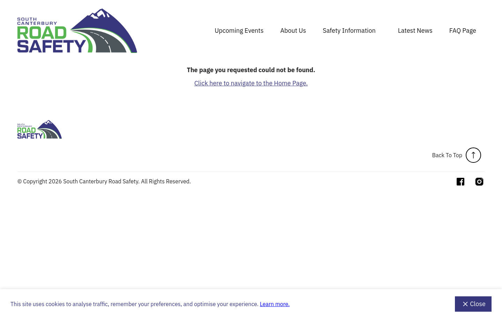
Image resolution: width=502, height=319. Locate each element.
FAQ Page (462, 30)
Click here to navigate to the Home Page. (251, 83)
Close (473, 304)
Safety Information (349, 30)
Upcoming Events (239, 30)
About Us (293, 30)
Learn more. (275, 304)
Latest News (415, 30)
